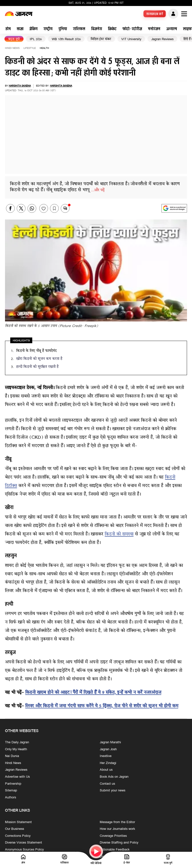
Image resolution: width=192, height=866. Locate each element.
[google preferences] (174, 208)
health (44, 48)
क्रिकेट (112, 29)
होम (8, 29)
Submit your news (112, 790)
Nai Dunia (12, 756)
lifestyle (30, 48)
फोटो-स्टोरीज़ (132, 29)
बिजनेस (96, 29)
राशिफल (79, 29)
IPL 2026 (36, 39)
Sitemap (11, 790)
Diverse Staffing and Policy (119, 843)
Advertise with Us (17, 777)
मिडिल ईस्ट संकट (101, 39)
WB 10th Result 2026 (66, 39)
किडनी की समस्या (119, 534)
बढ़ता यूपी (14, 39)
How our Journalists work (117, 829)
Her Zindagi (108, 763)
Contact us (107, 783)
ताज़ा (20, 29)
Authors (10, 797)
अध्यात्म (171, 29)
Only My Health (16, 749)
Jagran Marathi (110, 742)
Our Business (14, 829)
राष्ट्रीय (48, 29)
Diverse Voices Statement (23, 843)
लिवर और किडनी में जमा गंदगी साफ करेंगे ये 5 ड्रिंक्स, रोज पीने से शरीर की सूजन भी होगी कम (101, 706)
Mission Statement (18, 822)
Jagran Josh (108, 749)
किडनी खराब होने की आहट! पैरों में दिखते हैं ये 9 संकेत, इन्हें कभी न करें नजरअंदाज (93, 692)
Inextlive (106, 756)
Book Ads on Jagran (114, 777)
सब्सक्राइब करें (154, 14)
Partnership (13, 783)
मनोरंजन (154, 29)
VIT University (131, 39)
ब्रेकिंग (34, 29)
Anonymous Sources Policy (24, 850)
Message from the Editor (117, 822)
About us (106, 770)
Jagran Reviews (162, 39)
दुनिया (62, 29)
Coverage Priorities (113, 836)
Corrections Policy (17, 836)
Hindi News (12, 48)
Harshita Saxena (20, 86)
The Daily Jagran (17, 742)
